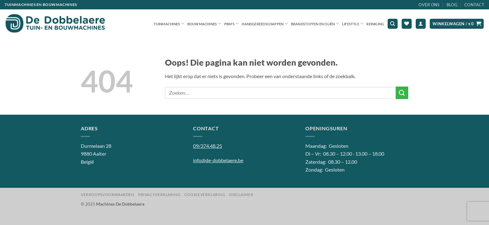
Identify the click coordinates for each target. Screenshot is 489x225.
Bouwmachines (204, 24)
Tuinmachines (169, 24)
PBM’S (231, 24)
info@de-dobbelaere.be (218, 160)
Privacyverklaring (159, 194)
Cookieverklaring (204, 194)
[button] (421, 24)
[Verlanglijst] (407, 24)
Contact (474, 4)
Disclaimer (241, 194)
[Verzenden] (402, 93)
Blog (452, 4)
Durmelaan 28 (96, 146)
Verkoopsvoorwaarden (107, 194)
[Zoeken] (393, 24)
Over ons (429, 4)
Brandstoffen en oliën (315, 24)
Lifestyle (352, 24)
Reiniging (375, 24)
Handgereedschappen (265, 24)
